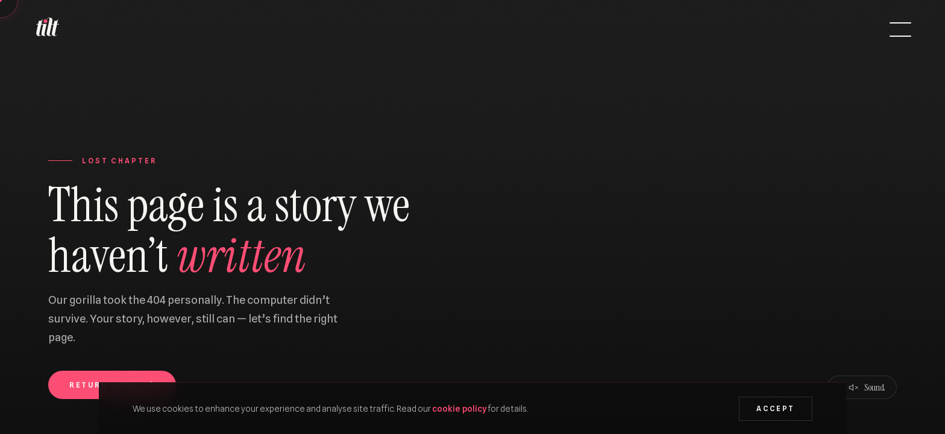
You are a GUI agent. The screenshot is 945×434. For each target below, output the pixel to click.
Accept (775, 408)
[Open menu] (900, 29)
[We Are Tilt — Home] (47, 29)
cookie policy (459, 408)
